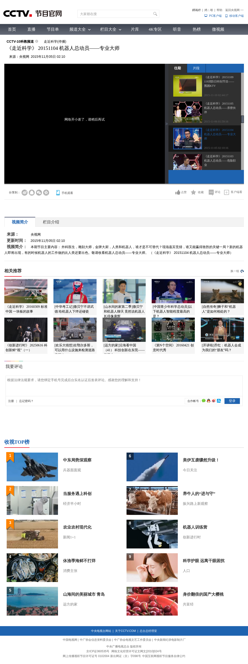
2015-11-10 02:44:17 (216, 95)
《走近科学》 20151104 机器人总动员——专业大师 (220, 134)
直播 (31, 29)
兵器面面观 (72, 470)
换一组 (235, 271)
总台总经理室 (148, 631)
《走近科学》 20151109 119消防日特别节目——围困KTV (219, 81)
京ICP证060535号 (97, 651)
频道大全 (77, 29)
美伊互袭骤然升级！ (201, 460)
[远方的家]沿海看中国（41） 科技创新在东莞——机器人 (124, 350)
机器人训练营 (195, 527)
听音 (177, 29)
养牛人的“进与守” (199, 493)
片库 (135, 29)
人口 (186, 571)
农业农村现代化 (77, 527)
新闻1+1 (69, 537)
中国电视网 (70, 639)
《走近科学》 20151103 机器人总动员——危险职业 (220, 161)
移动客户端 (236, 15)
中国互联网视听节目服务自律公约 (163, 656)
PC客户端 (215, 15)
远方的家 (70, 604)
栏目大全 (108, 29)
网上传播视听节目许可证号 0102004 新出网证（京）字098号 (102, 656)
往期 (177, 68)
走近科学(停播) (55, 41)
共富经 (188, 604)
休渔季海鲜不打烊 (79, 561)
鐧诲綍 (196, 10)
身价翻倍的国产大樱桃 (203, 594)
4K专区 (155, 29)
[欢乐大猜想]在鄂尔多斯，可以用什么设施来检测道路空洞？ (75, 350)
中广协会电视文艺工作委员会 (132, 639)
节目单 (53, 29)
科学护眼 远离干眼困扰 (204, 561)
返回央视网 (234, 10)
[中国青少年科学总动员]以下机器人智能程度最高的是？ (172, 311)
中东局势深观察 (77, 460)
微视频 (218, 29)
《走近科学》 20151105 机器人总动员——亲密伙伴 (220, 108)
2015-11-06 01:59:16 (216, 121)
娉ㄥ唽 (208, 10)
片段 (196, 68)
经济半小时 (72, 504)
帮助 (219, 10)
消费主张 (70, 571)
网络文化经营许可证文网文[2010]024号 (136, 651)
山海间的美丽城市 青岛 (84, 594)
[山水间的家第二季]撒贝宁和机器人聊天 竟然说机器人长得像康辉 (124, 311)
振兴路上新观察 (195, 504)
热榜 (197, 29)
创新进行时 (192, 537)
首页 (12, 29)
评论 (217, 192)
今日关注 (190, 470)
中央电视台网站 (101, 631)
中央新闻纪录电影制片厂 (170, 639)
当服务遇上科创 (77, 493)
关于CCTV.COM (125, 631)
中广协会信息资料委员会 (95, 639)
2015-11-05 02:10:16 (216, 148)
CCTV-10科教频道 (20, 41)
